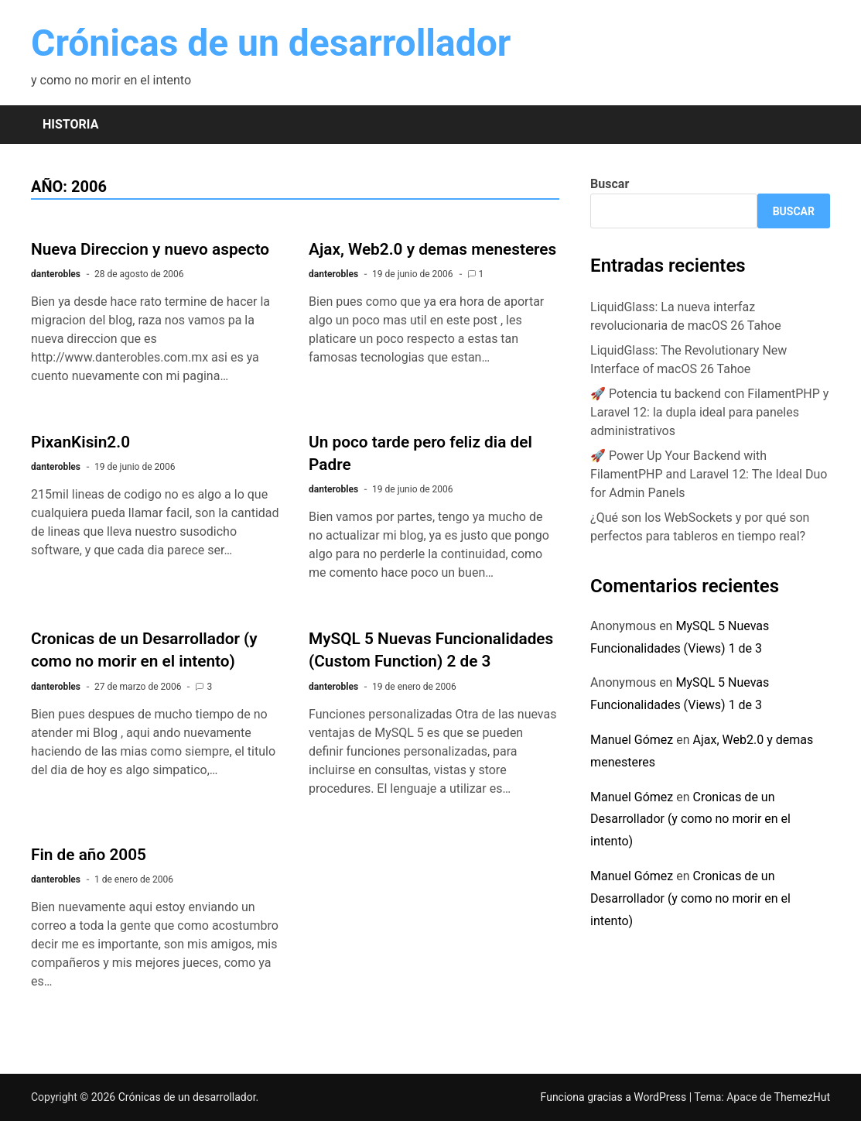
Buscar (609, 184)
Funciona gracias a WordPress (615, 1097)
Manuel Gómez (631, 739)
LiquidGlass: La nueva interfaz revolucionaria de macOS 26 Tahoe (685, 316)
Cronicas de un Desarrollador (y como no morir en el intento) (690, 819)
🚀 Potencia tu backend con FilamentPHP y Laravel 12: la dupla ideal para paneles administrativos (709, 412)
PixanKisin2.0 (80, 442)
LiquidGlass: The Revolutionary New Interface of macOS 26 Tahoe (688, 359)
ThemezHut (802, 1097)
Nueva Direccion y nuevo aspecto (150, 249)
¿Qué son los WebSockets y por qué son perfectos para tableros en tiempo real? (699, 526)
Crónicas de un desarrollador (271, 43)
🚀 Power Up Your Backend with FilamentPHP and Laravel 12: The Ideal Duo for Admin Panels (708, 474)
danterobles (55, 274)
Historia (70, 124)
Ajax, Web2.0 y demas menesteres (432, 249)
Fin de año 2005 (88, 854)
